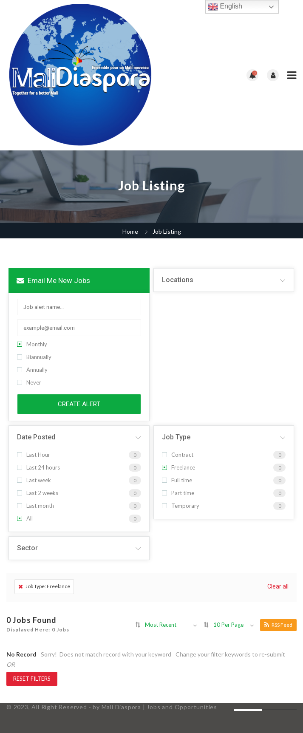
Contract (177, 454)
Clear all (278, 586)
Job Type (176, 437)
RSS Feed (278, 625)
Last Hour (33, 454)
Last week (34, 480)
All (25, 518)
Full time (177, 480)
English (225, 7)
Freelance (178, 467)
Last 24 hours (38, 467)
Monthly (32, 344)
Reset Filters (32, 678)
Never (29, 382)
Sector (27, 548)
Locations (177, 280)
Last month (35, 505)
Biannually (34, 357)
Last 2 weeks (37, 493)
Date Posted (36, 437)
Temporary (180, 505)
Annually (32, 369)
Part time (178, 493)
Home (130, 231)
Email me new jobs (53, 280)
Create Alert (79, 404)
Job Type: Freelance (44, 586)
